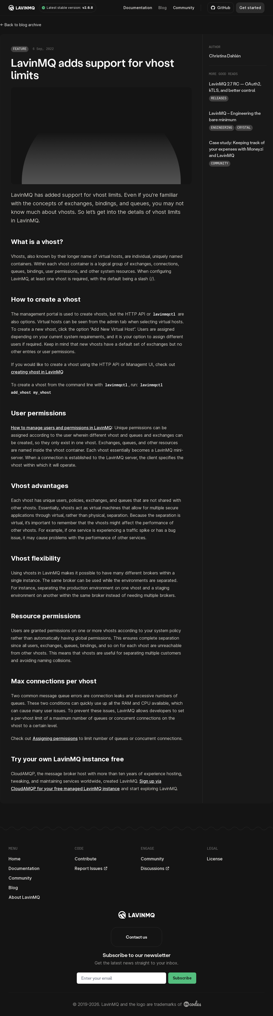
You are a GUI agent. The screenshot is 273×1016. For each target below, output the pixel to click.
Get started (250, 7)
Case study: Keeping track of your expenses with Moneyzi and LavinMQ (237, 149)
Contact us (136, 937)
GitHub (220, 7)
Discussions (155, 868)
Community (183, 7)
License (215, 858)
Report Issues (91, 868)
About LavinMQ (24, 897)
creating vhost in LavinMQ (37, 372)
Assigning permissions (55, 738)
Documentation (24, 868)
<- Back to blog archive (20, 24)
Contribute (86, 858)
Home (15, 858)
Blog (162, 7)
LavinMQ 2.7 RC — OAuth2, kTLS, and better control (235, 87)
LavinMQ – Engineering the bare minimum (235, 116)
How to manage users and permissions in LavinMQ (61, 427)
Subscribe (182, 978)
